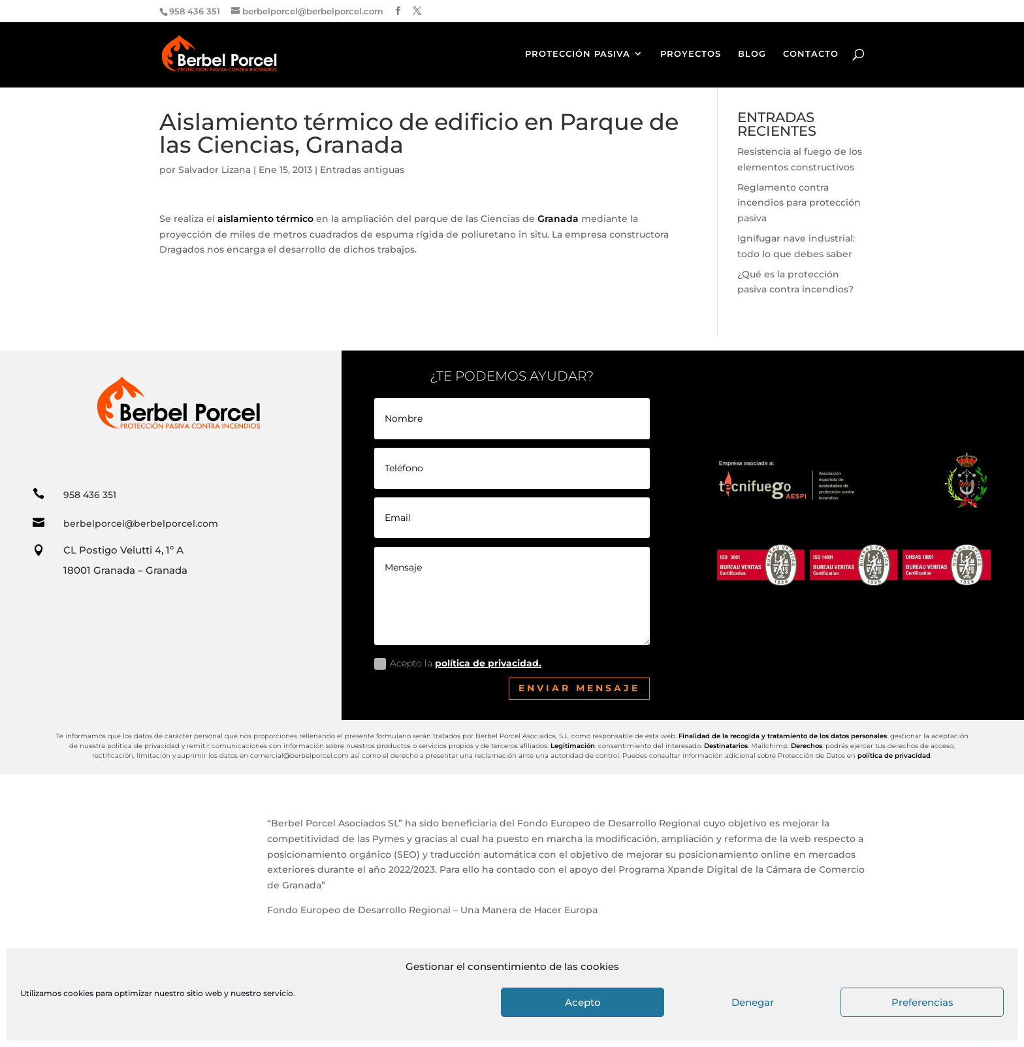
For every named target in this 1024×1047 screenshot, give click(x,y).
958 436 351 (89, 495)
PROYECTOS (690, 54)
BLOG (752, 54)
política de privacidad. (488, 663)
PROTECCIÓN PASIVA (577, 54)
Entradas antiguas (362, 170)
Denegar (752, 1002)
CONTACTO (811, 54)
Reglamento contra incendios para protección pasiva (799, 203)
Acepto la (457, 663)
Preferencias (922, 1002)
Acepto (583, 1002)
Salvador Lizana (214, 170)
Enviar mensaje (579, 688)
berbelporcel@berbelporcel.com (140, 523)
